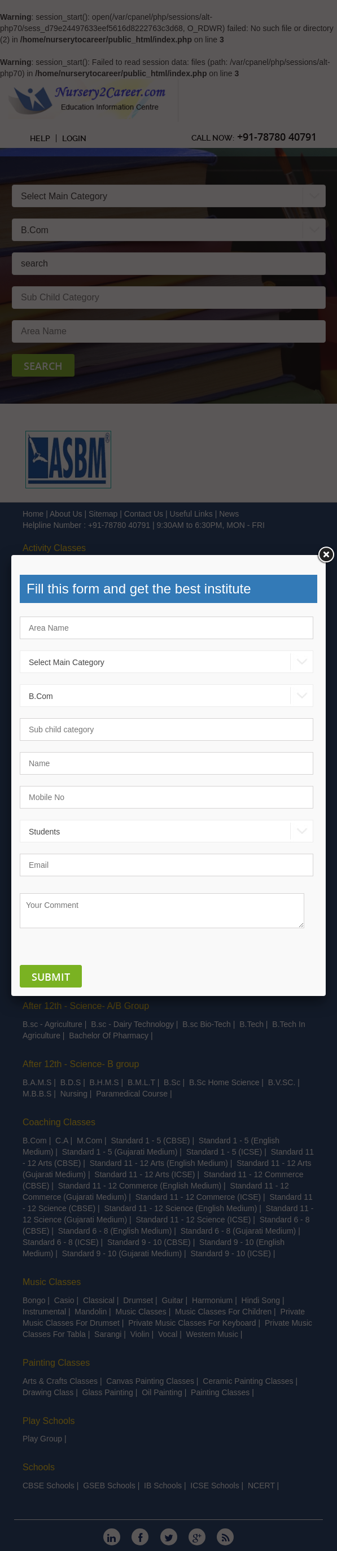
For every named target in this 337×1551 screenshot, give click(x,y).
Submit (51, 977)
